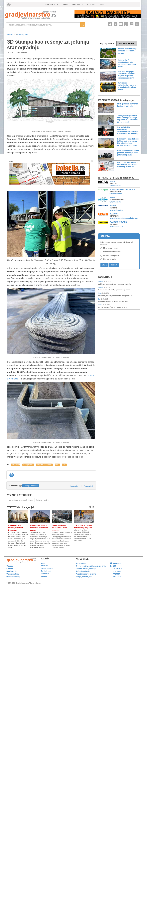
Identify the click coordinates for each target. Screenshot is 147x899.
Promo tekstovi (47, 569)
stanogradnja (28, 465)
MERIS (112, 198)
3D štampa (15, 465)
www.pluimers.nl (116, 226)
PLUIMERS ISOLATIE (118, 222)
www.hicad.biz (115, 186)
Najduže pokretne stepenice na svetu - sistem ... (60, 527)
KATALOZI (91, 5)
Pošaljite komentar (31, 486)
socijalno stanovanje (44, 465)
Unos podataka (12, 574)
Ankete (44, 577)
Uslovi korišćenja (13, 577)
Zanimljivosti (23, 34)
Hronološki (74, 486)
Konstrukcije (81, 563)
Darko (100, 305)
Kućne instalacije (83, 571)
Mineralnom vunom (110, 248)
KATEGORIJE (52, 5)
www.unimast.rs (116, 210)
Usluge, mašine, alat (84, 577)
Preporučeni (88, 486)
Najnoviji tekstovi (107, 43)
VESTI (65, 5)
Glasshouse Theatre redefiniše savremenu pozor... (39, 527)
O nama (9, 566)
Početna (10, 34)
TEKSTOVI (78, 5)
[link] (37, 15)
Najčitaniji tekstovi (126, 43)
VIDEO (102, 5)
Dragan (101, 281)
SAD (64, 465)
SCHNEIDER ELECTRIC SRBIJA (122, 190)
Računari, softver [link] (42, 500)
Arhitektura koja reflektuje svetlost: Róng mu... (15, 527)
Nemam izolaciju (109, 259)
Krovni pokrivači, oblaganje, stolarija (90, 566)
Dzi (99, 299)
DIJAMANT (114, 214)
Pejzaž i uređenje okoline (86, 574)
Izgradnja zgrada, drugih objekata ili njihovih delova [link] (22, 500)
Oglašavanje (11, 571)
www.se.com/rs (116, 194)
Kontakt (9, 569)
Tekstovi (44, 566)
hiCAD (112, 181)
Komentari (105, 277)
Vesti (43, 563)
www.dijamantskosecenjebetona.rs (124, 218)
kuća (57, 465)
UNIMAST (113, 206)
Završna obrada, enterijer (86, 569)
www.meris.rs (115, 202)
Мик (99, 293)
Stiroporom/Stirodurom (112, 252)
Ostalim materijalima (111, 255)
